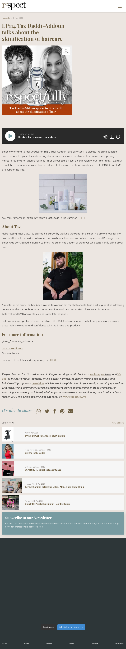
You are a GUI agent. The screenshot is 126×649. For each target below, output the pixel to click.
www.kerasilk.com (12, 348)
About (71, 643)
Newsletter (119, 643)
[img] (118, 137)
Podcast (5, 17)
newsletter (38, 383)
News (26, 643)
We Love (95, 374)
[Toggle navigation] (119, 6)
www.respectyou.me (75, 396)
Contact (94, 643)
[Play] (11, 136)
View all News (118, 422)
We (103, 374)
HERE (82, 217)
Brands (49, 643)
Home (4, 643)
